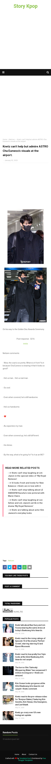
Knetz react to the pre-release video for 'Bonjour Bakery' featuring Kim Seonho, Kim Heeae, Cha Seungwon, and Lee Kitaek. (31, 700)
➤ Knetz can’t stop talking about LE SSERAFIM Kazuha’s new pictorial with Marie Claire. (26, 493)
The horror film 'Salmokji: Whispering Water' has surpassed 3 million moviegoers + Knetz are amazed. (31, 671)
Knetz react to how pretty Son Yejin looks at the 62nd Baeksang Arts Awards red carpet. (30, 657)
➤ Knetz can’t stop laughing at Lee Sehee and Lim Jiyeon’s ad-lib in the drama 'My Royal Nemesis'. (25, 503)
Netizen (12, 139)
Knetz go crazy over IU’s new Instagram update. (28, 713)
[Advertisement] (25, 40)
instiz (25, 344)
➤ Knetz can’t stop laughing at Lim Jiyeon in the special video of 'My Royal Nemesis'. (27, 476)
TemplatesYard (25, 758)
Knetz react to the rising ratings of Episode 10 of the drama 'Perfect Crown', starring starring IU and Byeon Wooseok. (30, 642)
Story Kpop (26, 6)
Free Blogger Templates (32, 759)
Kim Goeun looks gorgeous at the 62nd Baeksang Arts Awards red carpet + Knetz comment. (30, 686)
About (24, 754)
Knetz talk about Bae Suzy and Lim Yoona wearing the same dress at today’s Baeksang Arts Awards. (30, 627)
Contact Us (33, 754)
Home (5, 139)
